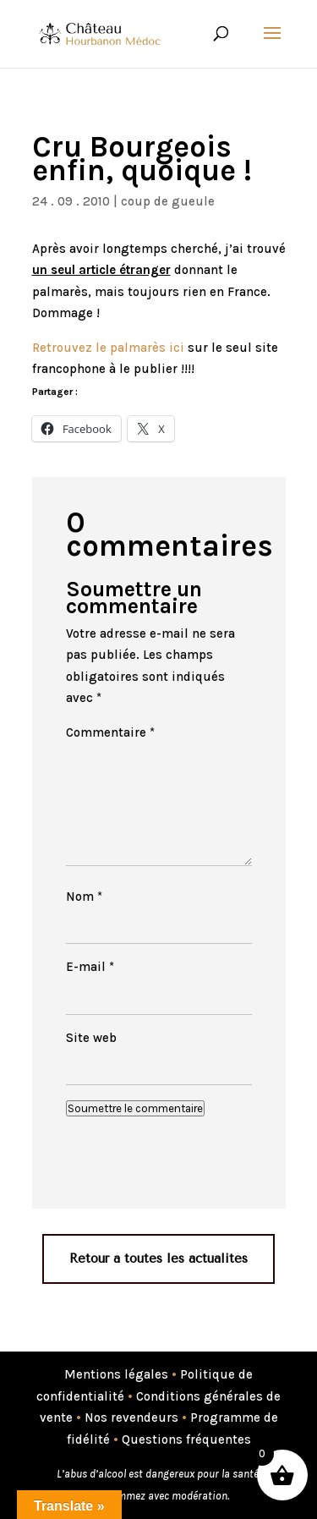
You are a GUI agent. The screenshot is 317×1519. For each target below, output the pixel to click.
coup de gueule (168, 201)
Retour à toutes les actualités (158, 1258)
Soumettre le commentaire (135, 1108)
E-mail (90, 966)
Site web (91, 1037)
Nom (84, 896)
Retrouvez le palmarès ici (108, 347)
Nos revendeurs (131, 1417)
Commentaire (110, 732)
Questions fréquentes (186, 1439)
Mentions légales (116, 1374)
